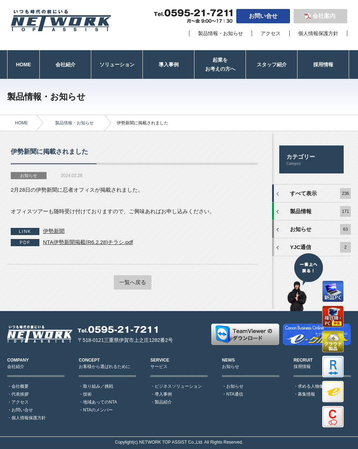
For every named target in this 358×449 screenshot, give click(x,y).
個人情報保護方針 (318, 33)
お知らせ (300, 229)
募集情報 (306, 394)
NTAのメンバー (98, 409)
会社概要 (20, 386)
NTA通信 (234, 394)
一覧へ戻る (132, 282)
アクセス (271, 33)
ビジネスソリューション (178, 386)
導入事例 (163, 394)
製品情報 (300, 211)
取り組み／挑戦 (98, 386)
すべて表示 (303, 193)
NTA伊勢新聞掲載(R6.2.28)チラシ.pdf (88, 242)
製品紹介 (163, 402)
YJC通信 (300, 247)
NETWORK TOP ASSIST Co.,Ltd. (171, 442)
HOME (21, 122)
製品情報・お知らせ (220, 33)
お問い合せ (263, 16)
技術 (87, 394)
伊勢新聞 (53, 231)
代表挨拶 (20, 394)
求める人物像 (311, 386)
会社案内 (324, 16)
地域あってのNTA (100, 402)
